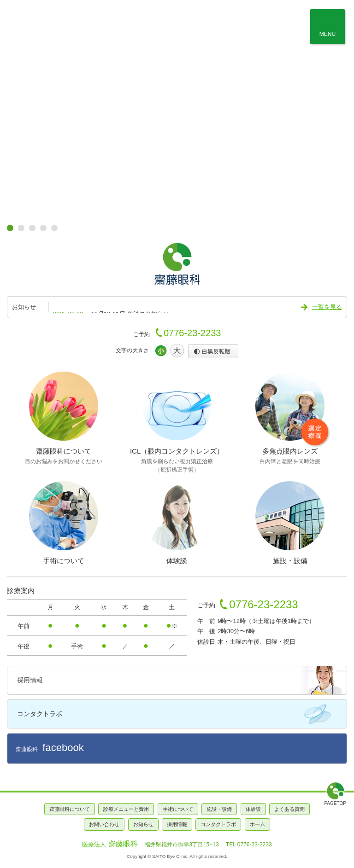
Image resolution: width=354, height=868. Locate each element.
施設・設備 (219, 809)
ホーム (257, 824)
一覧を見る (327, 306)
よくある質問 (289, 809)
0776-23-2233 (192, 333)
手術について (178, 809)
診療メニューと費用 (126, 809)
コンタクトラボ (39, 713)
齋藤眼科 (49, 747)
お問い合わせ (104, 824)
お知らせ (143, 824)
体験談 (253, 809)
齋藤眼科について (69, 809)
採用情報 (30, 680)
